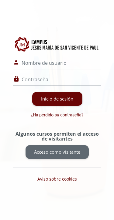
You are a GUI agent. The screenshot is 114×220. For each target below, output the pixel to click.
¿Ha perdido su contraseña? (57, 114)
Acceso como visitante (57, 152)
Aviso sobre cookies (57, 179)
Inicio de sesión (57, 99)
